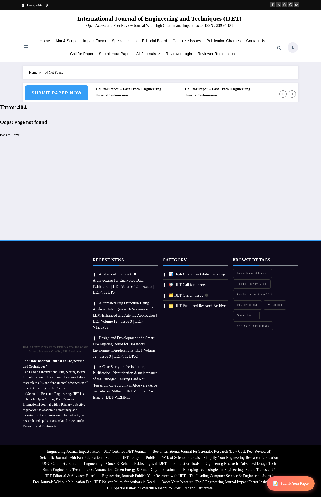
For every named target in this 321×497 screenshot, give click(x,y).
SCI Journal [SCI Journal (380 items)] (275, 304)
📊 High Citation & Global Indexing (197, 274)
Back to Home (10, 135)
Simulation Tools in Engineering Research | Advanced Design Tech (224, 463)
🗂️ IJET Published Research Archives (198, 306)
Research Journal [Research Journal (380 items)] (247, 304)
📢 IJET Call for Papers (187, 285)
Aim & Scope (67, 41)
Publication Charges (224, 41)
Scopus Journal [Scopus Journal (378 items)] (246, 315)
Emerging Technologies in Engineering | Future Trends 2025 (229, 470)
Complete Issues (187, 41)
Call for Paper (81, 54)
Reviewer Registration (216, 54)
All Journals (148, 54)
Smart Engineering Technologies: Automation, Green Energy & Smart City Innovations (109, 470)
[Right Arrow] (292, 94)
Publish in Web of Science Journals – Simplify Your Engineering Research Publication (212, 457)
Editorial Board (154, 41)
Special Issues (124, 41)
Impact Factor (94, 41)
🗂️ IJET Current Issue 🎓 (189, 295)
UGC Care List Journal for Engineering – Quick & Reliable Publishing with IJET (104, 463)
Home (45, 41)
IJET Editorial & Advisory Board (70, 476)
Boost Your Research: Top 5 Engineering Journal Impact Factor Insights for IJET (223, 482)
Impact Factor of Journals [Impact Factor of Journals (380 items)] (252, 273)
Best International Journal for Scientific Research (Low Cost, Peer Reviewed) (211, 451)
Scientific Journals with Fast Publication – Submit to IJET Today (89, 457)
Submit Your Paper (115, 54)
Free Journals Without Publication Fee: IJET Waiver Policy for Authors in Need (94, 482)
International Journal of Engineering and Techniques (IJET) (159, 18)
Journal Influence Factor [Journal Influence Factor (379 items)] (251, 283)
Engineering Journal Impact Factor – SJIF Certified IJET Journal (96, 451)
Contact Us (255, 41)
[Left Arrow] (283, 94)
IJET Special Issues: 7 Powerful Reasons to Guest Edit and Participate (159, 488)
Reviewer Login (179, 54)
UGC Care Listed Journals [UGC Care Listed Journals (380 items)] (253, 325)
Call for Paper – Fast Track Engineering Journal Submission (130, 92)
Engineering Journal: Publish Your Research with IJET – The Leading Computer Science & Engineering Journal (188, 476)
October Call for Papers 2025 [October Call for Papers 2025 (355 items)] (254, 294)
